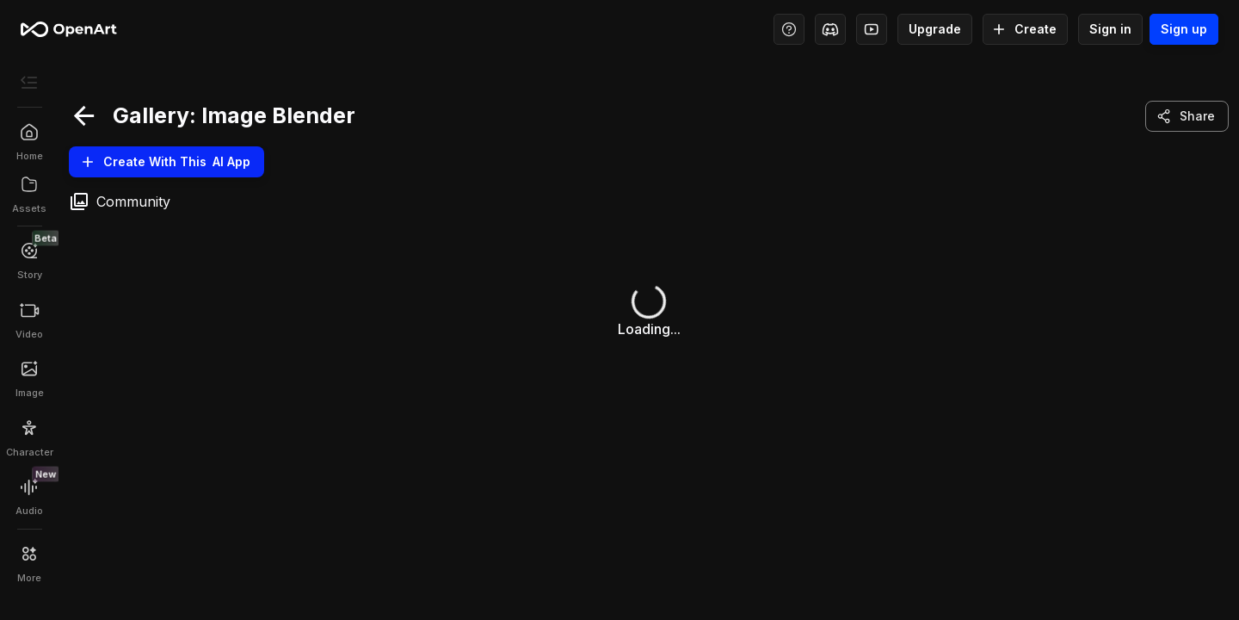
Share (1187, 116)
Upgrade (934, 29)
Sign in (1110, 29)
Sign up (1183, 29)
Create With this (166, 161)
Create (1025, 29)
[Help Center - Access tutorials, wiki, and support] (789, 29)
